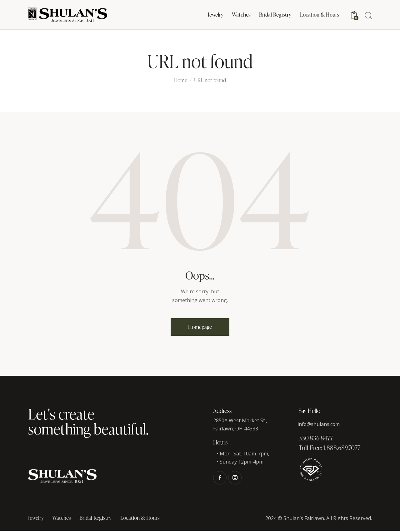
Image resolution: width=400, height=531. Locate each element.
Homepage (200, 326)
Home (180, 80)
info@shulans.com (319, 424)
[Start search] (368, 16)
